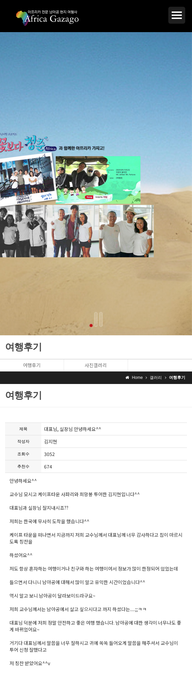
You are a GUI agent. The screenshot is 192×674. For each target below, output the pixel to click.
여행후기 (32, 365)
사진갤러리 (96, 365)
